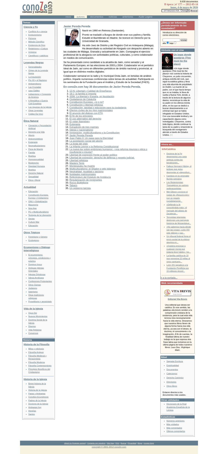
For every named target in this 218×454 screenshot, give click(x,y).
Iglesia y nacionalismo (81, 129)
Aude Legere (145, 16)
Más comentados (174, 428)
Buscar (123, 443)
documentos (96, 16)
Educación (33, 191)
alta (164, 43)
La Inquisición (34, 77)
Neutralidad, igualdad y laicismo (87, 171)
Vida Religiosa (34, 330)
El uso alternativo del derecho (85, 118)
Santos (31, 414)
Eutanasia (75, 124)
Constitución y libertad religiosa (86, 104)
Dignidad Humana (36, 166)
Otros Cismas (34, 285)
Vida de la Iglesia (33, 308)
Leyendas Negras (34, 62)
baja (171, 43)
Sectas (31, 219)
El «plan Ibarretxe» (80, 121)
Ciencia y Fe (31, 27)
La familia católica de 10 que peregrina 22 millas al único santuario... (178, 258)
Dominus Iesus (35, 264)
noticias (113, 16)
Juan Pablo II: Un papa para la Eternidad (91, 138)
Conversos (33, 333)
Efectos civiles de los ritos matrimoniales (91, 110)
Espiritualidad (172, 365)
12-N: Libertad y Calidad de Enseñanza (91, 91)
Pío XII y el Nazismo (37, 80)
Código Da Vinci (35, 114)
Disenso (32, 326)
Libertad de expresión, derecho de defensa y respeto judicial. (102, 157)
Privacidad (132, 443)
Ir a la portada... (169, 277)
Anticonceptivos (35, 139)
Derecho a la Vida (36, 132)
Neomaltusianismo (36, 146)
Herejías (32, 411)
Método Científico (36, 42)
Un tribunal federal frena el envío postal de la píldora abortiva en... (178, 239)
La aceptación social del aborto (86, 141)
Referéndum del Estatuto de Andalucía (90, 177)
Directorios (171, 382)
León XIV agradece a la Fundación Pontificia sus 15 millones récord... (177, 268)
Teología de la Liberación (39, 215)
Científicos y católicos (38, 55)
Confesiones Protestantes (40, 281)
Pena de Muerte (35, 149)
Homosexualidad (36, 159)
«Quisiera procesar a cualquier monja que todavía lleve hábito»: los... (178, 249)
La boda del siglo (79, 143)
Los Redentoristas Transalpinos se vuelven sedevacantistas (177, 185)
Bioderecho (33, 163)
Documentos (172, 369)
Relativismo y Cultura (38, 48)
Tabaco (73, 185)
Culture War (33, 222)
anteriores (127, 16)
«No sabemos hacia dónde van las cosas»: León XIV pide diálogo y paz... (178, 230)
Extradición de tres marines (84, 127)
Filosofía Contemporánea (39, 365)
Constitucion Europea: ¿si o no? (87, 102)
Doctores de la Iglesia (38, 404)
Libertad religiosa (79, 160)
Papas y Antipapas (36, 393)
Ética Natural (31, 121)
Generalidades (35, 67)
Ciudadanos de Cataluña (83, 99)
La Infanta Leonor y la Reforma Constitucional (94, 146)
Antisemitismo (34, 84)
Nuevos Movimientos (37, 316)
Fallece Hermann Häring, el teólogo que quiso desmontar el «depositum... (178, 169)
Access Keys (148, 443)
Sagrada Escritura (174, 361)
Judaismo (32, 288)
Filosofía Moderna (36, 362)
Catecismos (171, 373)
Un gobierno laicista (80, 188)
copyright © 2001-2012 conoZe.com (109, 447)
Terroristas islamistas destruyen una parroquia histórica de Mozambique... (178, 220)
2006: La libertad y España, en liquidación (92, 96)
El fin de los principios (81, 116)
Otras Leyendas (35, 110)
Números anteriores (175, 421)
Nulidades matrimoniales (83, 174)
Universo (32, 52)
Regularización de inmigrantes (86, 179)
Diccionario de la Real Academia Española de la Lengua (178, 407)
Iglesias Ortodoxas (36, 274)
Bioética (32, 156)
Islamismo (33, 292)
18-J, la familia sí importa (83, 93)
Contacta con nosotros (96, 443)
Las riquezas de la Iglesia (40, 107)
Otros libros (171, 386)
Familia (31, 152)
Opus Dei (32, 313)
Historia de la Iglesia (35, 379)
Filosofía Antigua (36, 352)
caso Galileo (34, 91)
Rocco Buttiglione (79, 182)
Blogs (140, 443)
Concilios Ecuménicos (38, 397)
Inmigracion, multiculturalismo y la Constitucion (95, 132)
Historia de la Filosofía (36, 344)
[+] (171, 135)
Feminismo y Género (37, 237)
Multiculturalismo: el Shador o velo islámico (93, 168)
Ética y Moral (34, 180)
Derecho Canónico (175, 378)
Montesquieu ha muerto (82, 166)
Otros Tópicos (32, 232)
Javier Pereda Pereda (81, 135)
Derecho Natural (35, 173)
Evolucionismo (35, 35)
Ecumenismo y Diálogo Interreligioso (37, 249)
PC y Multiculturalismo (38, 212)
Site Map (110, 443)
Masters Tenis (77, 163)
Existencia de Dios (36, 45)
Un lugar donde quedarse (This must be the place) (182, 59)
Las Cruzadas (34, 87)
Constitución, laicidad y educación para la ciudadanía (98, 107)
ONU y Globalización (37, 201)
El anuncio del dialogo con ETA (86, 113)
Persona (32, 38)
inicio (68, 16)
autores (81, 16)
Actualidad (30, 187)
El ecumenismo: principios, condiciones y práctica (39, 258)
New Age (32, 208)
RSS (117, 443)
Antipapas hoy (34, 407)
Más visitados (172, 424)
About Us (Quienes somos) (75, 443)
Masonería (33, 205)
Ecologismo (33, 240)
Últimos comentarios (175, 431)
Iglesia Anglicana (36, 278)
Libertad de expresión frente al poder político (93, 154)
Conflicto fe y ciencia (37, 31)
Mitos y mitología (36, 349)
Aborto (31, 135)
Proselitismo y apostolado (40, 301)
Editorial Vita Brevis (177, 299)
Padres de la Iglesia (37, 400)
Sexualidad (33, 176)
